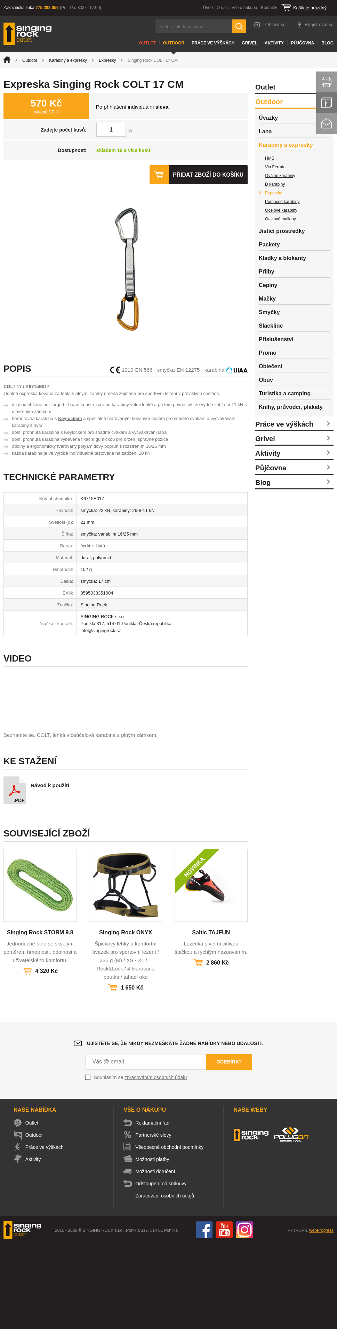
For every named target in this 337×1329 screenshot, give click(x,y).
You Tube (224, 1314)
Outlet (147, 43)
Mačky (267, 299)
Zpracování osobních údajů (166, 1281)
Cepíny (268, 285)
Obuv (266, 380)
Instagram (244, 1314)
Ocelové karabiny (281, 210)
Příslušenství (276, 339)
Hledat (239, 26)
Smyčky (269, 312)
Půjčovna (302, 43)
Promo (267, 353)
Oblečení (270, 366)
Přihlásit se (274, 24)
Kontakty (269, 7)
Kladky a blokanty (282, 258)
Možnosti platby (153, 1244)
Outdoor (173, 43)
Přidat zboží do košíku (207, 175)
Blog (327, 43)
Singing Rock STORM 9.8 (40, 1017)
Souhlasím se (140, 1162)
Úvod (208, 7)
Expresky (107, 60)
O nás (222, 7)
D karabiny (275, 184)
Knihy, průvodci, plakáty (291, 407)
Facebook (204, 1314)
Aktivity (274, 43)
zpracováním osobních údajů (156, 1162)
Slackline (271, 326)
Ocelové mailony (280, 219)
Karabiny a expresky (68, 60)
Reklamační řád (154, 1208)
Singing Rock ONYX (125, 1017)
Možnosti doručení (156, 1256)
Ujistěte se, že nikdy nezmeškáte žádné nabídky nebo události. (175, 1128)
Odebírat (228, 1147)
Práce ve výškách (213, 43)
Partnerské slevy (154, 1220)
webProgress (321, 1315)
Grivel (249, 43)
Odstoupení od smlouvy (162, 1268)
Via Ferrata (275, 167)
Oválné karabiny (280, 175)
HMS (269, 158)
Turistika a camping (285, 393)
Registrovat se (319, 24)
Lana (265, 131)
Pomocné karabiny (282, 201)
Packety (269, 244)
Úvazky (268, 118)
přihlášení (115, 107)
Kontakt (326, 123)
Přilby (266, 272)
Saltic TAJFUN (211, 1017)
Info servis (326, 102)
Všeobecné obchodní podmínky (171, 1232)
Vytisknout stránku (326, 82)
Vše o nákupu (244, 7)
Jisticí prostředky (282, 231)
